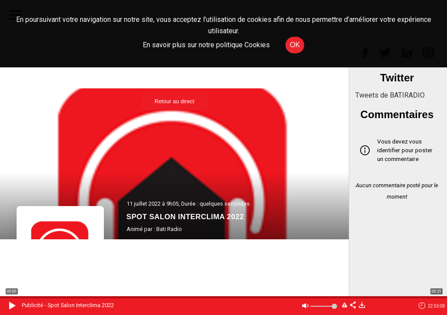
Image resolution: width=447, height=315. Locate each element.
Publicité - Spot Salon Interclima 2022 (68, 305)
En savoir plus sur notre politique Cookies (206, 45)
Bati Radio (169, 229)
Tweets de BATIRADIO (390, 95)
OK (295, 45)
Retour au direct (174, 101)
